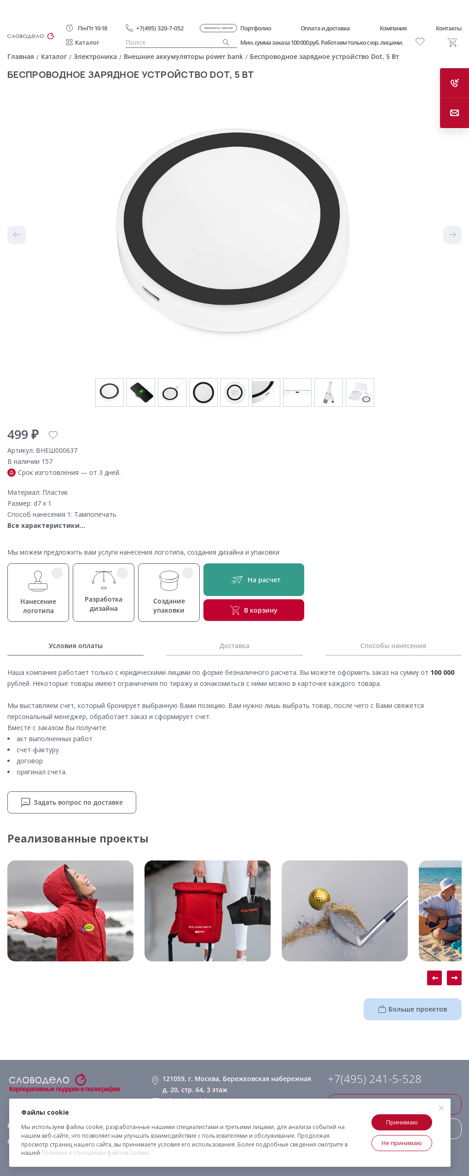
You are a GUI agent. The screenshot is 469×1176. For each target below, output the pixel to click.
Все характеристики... (46, 525)
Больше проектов (412, 1009)
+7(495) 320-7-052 (160, 28)
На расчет (253, 580)
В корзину (254, 610)
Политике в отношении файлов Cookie (94, 1153)
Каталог (87, 42)
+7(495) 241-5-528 (375, 1078)
